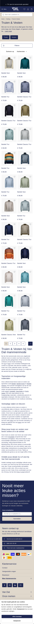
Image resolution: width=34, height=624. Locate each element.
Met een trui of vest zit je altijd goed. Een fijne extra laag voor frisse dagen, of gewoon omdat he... (17, 29)
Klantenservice (9, 564)
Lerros (7, 391)
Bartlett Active (21, 383)
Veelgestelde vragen (9, 571)
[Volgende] (30, 344)
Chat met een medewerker (14, 548)
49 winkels (11, 437)
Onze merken (8, 596)
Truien (6, 37)
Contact (4, 568)
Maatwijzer (5, 575)
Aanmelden (17, 518)
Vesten (14, 37)
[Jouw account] (28, 9)
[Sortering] (21, 51)
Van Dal (6, 592)
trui (5, 363)
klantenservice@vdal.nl (13, 539)
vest (9, 363)
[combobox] (17, 14)
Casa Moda (19, 391)
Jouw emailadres (8, 510)
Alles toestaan (17, 616)
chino (12, 420)
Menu (4, 9)
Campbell (12, 391)
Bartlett (14, 383)
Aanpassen (17, 620)
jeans (19, 422)
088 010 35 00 (10, 543)
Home (2, 19)
